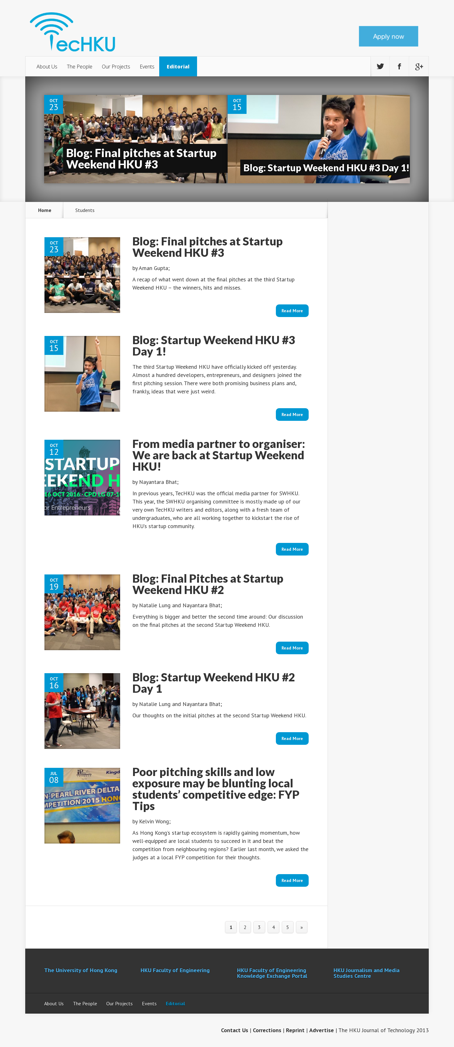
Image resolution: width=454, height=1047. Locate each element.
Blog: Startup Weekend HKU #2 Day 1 (213, 682)
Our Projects (116, 66)
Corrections (267, 1030)
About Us (47, 66)
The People (79, 66)
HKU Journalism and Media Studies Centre (366, 973)
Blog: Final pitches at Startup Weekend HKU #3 (141, 158)
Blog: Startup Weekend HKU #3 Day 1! (326, 167)
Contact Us (234, 1030)
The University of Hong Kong (80, 970)
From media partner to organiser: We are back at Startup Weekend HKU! (218, 455)
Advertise (321, 1030)
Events (147, 66)
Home (44, 210)
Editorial (178, 66)
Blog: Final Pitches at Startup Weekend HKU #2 (207, 584)
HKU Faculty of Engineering (175, 970)
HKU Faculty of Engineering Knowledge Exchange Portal (272, 973)
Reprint (295, 1030)
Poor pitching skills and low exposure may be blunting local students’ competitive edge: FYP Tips (216, 789)
